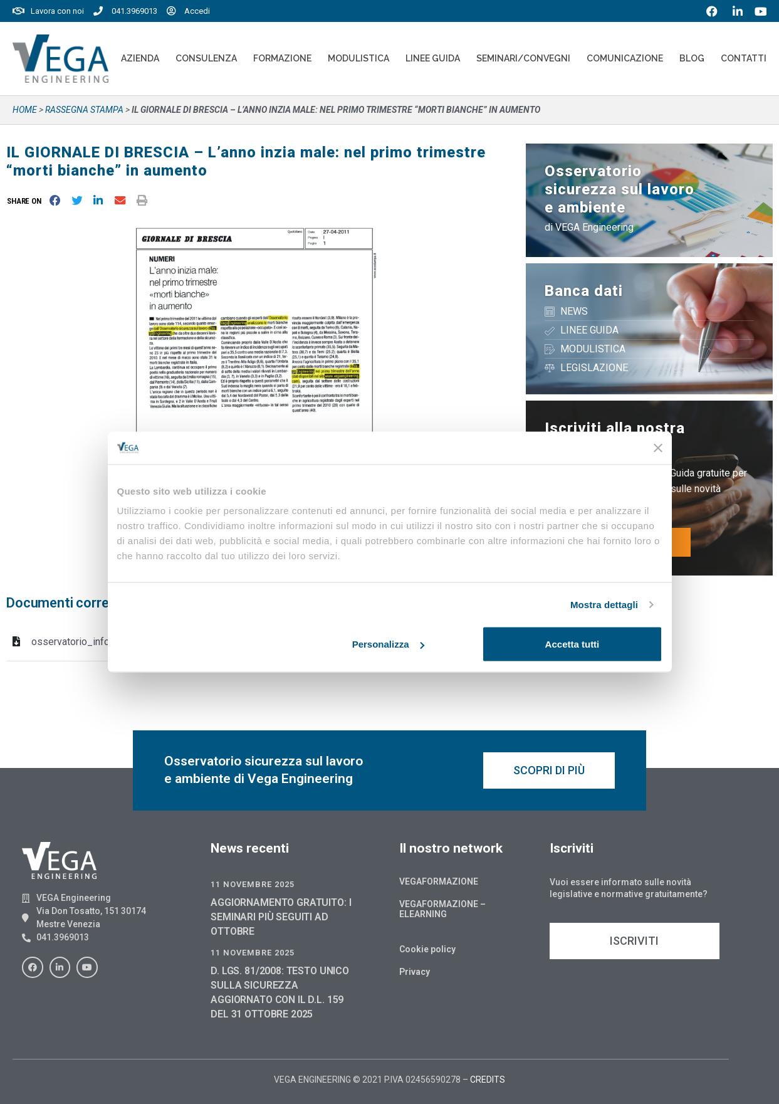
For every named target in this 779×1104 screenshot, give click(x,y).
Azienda (140, 58)
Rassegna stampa (84, 110)
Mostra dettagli (604, 604)
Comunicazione (625, 58)
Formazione (282, 58)
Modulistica (358, 58)
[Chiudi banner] (658, 447)
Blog (691, 58)
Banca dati (584, 291)
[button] (26, 200)
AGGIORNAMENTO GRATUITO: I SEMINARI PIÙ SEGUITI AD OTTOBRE (281, 916)
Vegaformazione (438, 881)
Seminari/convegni (523, 58)
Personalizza (388, 644)
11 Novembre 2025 (253, 884)
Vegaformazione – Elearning (442, 909)
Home (25, 110)
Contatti (743, 58)
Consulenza (206, 58)
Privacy (414, 972)
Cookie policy (427, 949)
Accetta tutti (572, 644)
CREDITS (487, 1080)
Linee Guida (432, 58)
